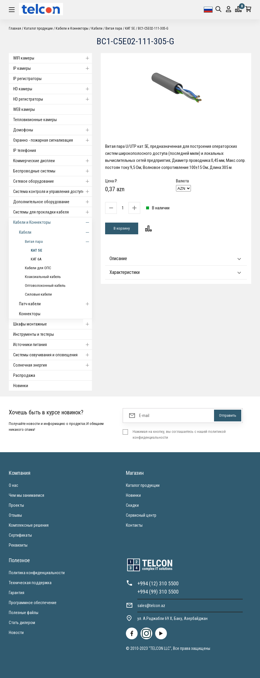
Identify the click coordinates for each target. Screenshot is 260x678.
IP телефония (24, 150)
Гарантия (16, 592)
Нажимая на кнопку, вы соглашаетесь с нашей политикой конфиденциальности (179, 434)
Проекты (16, 505)
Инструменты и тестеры (33, 334)
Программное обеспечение (33, 602)
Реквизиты (18, 545)
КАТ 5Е (130, 28)
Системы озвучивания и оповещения (52, 355)
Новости (16, 632)
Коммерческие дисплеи (52, 161)
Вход (228, 9)
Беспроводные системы (52, 171)
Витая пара (113, 28)
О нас (13, 485)
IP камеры (52, 68)
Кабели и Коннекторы (72, 28)
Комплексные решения (29, 525)
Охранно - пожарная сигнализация (52, 140)
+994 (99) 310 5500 (158, 592)
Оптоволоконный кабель (45, 285)
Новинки (20, 385)
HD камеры (52, 89)
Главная (15, 28)
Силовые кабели (38, 294)
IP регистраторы (27, 78)
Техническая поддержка (30, 582)
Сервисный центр (141, 515)
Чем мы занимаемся (26, 495)
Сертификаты (20, 535)
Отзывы (15, 515)
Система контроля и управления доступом (52, 191)
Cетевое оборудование (52, 181)
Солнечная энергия (52, 365)
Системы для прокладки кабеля (52, 212)
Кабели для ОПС (38, 268)
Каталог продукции (38, 28)
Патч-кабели (55, 304)
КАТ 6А (36, 259)
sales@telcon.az (151, 605)
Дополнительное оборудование (52, 202)
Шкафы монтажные (52, 324)
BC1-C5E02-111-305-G (153, 28)
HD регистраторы (52, 99)
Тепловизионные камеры (35, 119)
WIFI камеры (52, 58)
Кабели (96, 28)
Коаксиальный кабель (43, 276)
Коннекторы (29, 313)
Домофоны (52, 130)
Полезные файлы (23, 612)
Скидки (132, 505)
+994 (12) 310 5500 (158, 583)
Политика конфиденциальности (37, 572)
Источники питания (52, 345)
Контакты (134, 525)
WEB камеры (24, 109)
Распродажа (24, 375)
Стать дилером (22, 622)
